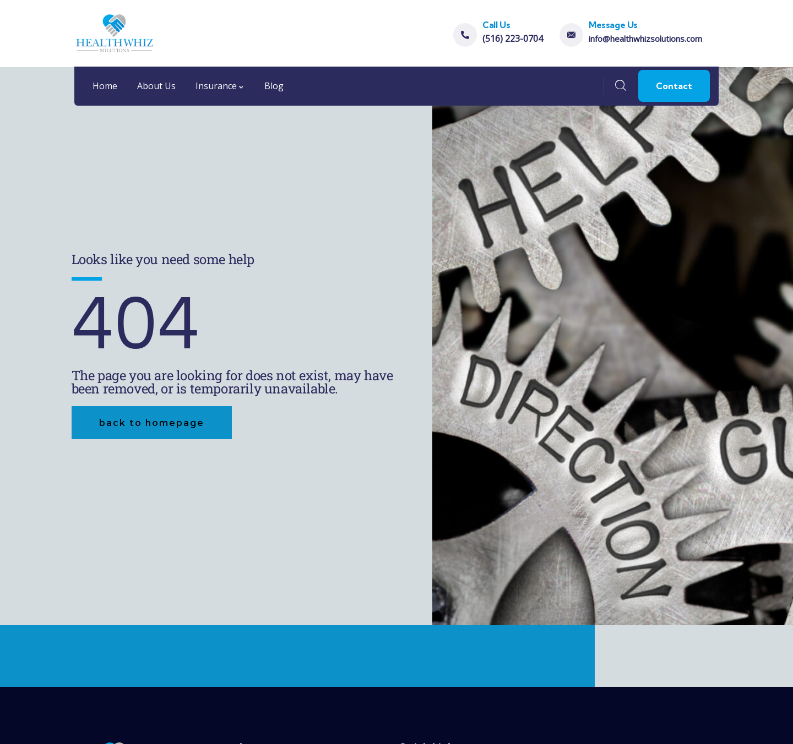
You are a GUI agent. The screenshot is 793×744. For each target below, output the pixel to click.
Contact (674, 85)
